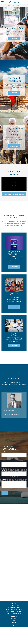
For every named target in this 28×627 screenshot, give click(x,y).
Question (4, 479)
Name (3, 451)
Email (3, 461)
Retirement (14, 618)
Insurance (14, 624)
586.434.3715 (16, 605)
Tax (14, 626)
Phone (3, 470)
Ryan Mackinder (9, 410)
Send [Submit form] (4, 492)
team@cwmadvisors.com (14, 613)
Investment (14, 620)
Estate (14, 622)
